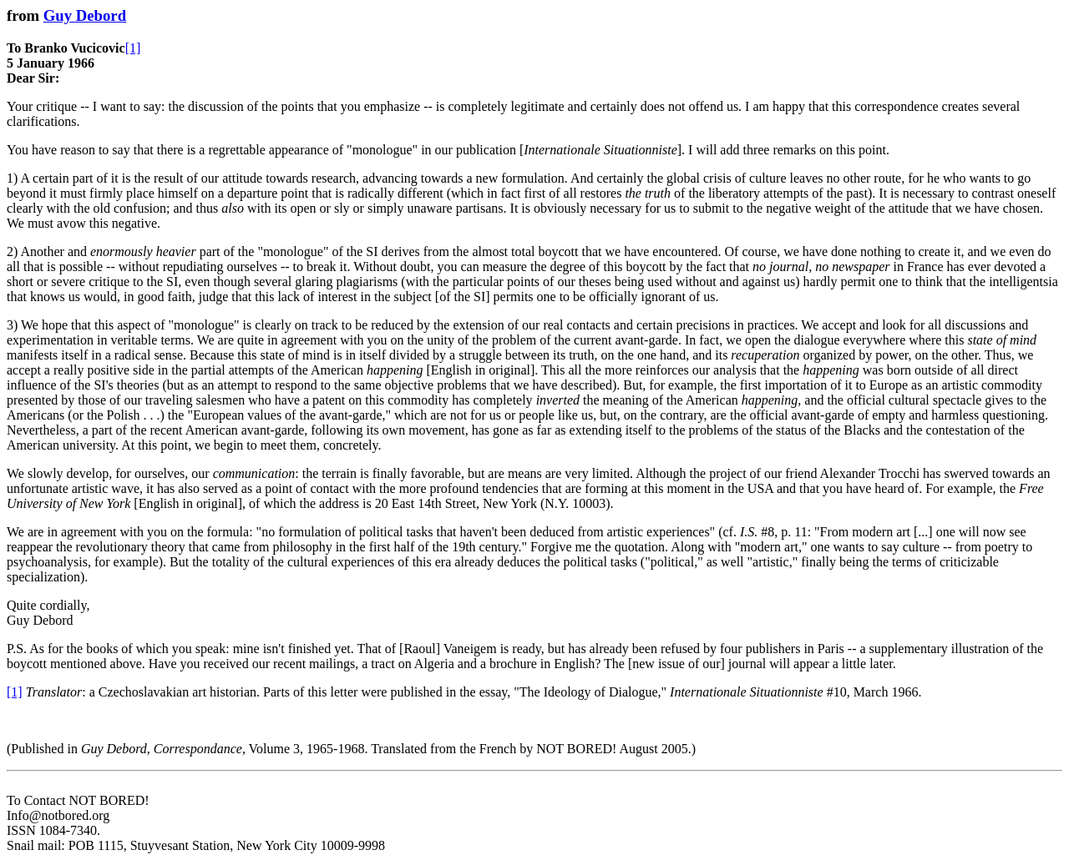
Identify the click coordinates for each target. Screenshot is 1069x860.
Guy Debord (84, 15)
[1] (133, 48)
